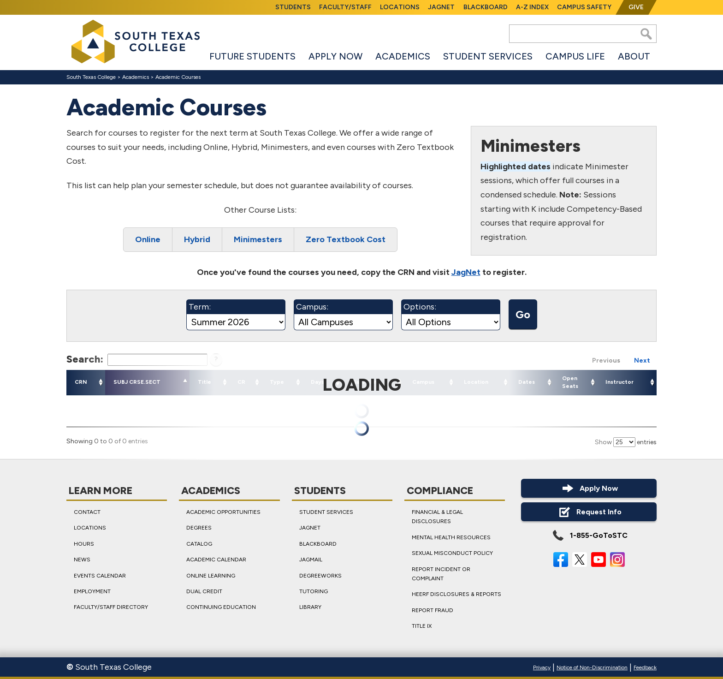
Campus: (312, 307)
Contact (87, 512)
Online (147, 240)
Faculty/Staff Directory (111, 607)
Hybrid (197, 240)
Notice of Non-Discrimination (592, 667)
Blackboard (485, 7)
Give (636, 7)
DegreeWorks (320, 575)
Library (310, 607)
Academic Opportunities (223, 512)
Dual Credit (204, 591)
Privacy (542, 667)
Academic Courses (178, 77)
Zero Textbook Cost (345, 240)
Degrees (199, 528)
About (634, 56)
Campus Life (575, 56)
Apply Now (335, 56)
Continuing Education (221, 607)
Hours (84, 544)
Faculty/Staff (345, 7)
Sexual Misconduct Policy (452, 553)
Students (293, 7)
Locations (400, 7)
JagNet (441, 7)
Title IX (422, 626)
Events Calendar (100, 575)
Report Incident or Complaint (441, 574)
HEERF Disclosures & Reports (456, 594)
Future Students (252, 56)
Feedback (645, 667)
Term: (200, 307)
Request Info (589, 512)
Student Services (488, 56)
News (82, 559)
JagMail (310, 559)
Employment (92, 591)
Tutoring (313, 591)
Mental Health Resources (451, 537)
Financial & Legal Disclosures (437, 516)
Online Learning (210, 575)
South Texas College (91, 77)
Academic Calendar (216, 559)
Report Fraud (432, 610)
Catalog (199, 544)
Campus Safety (584, 7)
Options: (419, 307)
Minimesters (258, 240)
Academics (402, 56)
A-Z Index (532, 7)
